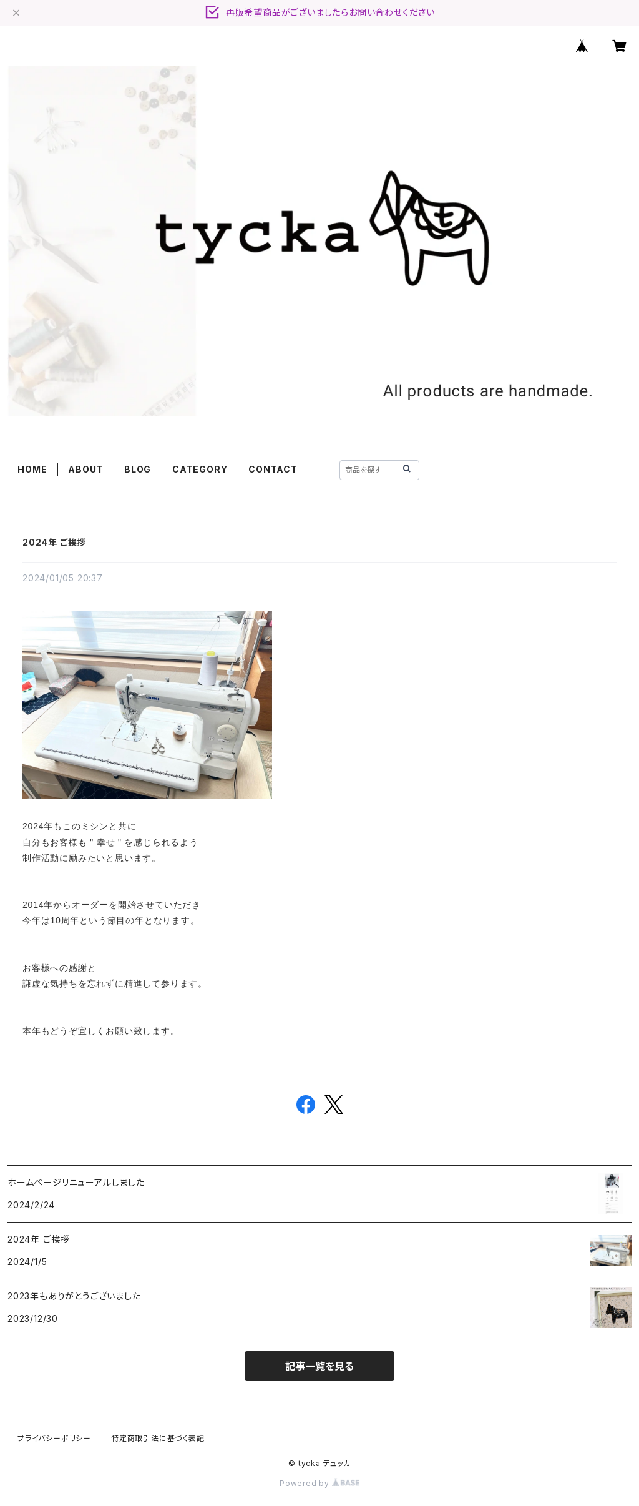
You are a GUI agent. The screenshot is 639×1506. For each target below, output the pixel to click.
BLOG (137, 469)
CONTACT (273, 469)
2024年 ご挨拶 (54, 542)
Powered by (319, 1483)
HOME (32, 469)
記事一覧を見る (319, 1366)
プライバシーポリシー (54, 1438)
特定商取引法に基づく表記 (158, 1438)
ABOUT (85, 469)
